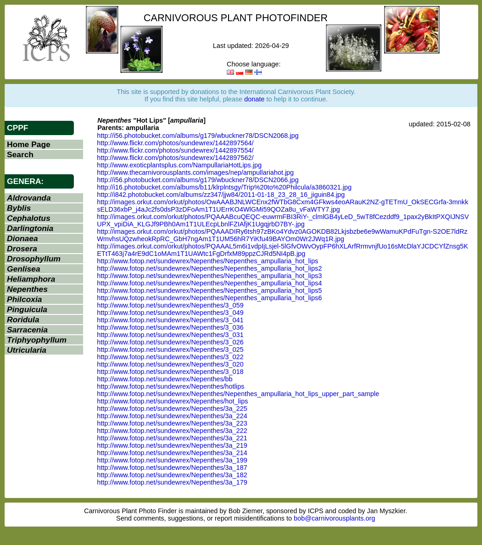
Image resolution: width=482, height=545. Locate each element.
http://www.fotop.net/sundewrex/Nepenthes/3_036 (170, 327)
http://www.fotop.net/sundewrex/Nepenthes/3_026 (170, 342)
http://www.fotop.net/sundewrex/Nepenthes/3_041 (170, 320)
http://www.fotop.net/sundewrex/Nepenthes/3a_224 (172, 416)
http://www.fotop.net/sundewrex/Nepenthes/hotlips (170, 386)
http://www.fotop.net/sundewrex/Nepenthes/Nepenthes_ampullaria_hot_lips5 (209, 290)
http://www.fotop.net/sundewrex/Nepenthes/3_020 (170, 364)
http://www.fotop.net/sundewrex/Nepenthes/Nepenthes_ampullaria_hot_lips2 (209, 268)
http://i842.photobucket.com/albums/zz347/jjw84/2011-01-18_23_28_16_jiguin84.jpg (221, 194)
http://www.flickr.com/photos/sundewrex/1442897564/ (175, 143)
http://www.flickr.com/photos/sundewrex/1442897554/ (175, 150)
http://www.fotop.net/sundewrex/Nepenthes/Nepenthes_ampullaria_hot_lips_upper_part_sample (238, 393)
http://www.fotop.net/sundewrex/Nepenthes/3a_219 (172, 445)
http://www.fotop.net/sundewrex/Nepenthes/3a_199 (172, 460)
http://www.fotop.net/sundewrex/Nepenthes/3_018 (170, 371)
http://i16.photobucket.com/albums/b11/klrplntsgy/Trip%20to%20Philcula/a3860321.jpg (224, 187)
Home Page (28, 144)
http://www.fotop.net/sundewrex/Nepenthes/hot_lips (172, 401)
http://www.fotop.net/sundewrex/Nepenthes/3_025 (170, 349)
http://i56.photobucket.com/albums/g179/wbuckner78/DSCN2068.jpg (198, 135)
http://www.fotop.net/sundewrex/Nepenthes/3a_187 (172, 467)
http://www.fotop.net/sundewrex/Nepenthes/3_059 (170, 305)
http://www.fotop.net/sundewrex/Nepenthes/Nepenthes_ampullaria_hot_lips (207, 261)
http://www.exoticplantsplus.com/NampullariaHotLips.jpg (179, 165)
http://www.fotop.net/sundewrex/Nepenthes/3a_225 (172, 408)
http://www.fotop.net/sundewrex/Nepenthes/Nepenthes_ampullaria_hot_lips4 (209, 283)
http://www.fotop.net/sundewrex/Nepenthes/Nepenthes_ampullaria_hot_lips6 (209, 298)
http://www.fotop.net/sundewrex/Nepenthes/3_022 (170, 357)
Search (20, 154)
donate (254, 99)
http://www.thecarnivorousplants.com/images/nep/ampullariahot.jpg (195, 172)
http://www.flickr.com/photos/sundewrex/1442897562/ (175, 157)
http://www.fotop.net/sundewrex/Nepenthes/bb (165, 379)
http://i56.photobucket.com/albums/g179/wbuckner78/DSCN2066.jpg (198, 180)
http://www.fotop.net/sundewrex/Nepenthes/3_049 (170, 312)
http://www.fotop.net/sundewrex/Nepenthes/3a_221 (172, 438)
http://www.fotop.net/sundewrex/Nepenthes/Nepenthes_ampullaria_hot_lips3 (209, 275)
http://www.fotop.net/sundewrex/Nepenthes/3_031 (170, 334)
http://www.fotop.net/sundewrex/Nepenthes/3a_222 (172, 430)
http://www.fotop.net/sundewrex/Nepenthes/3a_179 (172, 482)
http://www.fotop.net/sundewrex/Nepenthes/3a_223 (172, 423)
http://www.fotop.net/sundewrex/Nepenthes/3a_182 (172, 475)
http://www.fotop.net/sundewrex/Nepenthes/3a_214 (172, 452)
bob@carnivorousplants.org (334, 518)
